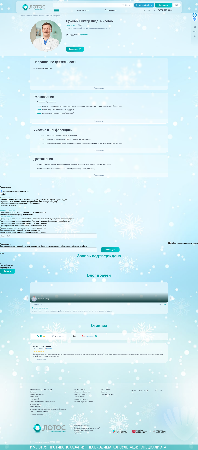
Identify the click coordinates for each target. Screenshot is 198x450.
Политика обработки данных (83, 430)
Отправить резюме (107, 394)
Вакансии (104, 392)
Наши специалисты (37, 394)
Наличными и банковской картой (15, 191)
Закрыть (7, 271)
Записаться (163, 5)
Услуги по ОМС (35, 404)
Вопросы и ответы (36, 414)
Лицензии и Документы (82, 392)
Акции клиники (79, 397)
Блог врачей (34, 399)
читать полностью (39, 359)
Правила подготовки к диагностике (42, 402)
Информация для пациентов (41, 389)
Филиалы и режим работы (83, 402)
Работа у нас (106, 389)
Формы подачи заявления (39, 412)
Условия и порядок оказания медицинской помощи (48, 409)
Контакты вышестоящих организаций (87, 428)
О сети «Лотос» (80, 389)
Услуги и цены (83, 10)
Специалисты (111, 10)
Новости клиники (80, 394)
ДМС (4, 194)
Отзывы (33, 392)
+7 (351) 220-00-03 (7, 210)
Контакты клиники (80, 399)
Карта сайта (78, 433)
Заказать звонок (6, 217)
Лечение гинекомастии (40, 308)
